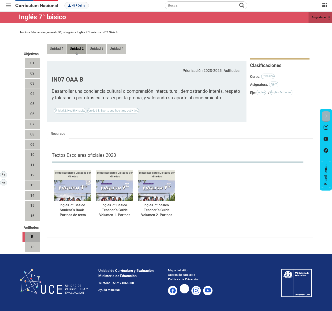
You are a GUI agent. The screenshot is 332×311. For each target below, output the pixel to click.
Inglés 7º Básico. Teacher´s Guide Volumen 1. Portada (114, 210)
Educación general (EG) (46, 32)
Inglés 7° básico (42, 17)
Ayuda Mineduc (109, 290)
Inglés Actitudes (281, 92)
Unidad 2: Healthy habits (70, 110)
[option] (326, 127)
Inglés (69, 32)
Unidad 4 (116, 48)
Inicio (24, 32)
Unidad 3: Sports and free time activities (113, 110)
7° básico (268, 76)
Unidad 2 (77, 48)
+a (4, 174)
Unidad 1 (56, 48)
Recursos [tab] (58, 133)
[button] (326, 116)
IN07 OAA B (109, 32)
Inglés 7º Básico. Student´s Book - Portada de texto (73, 210)
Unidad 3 (97, 48)
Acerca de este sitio (181, 275)
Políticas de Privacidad (183, 279)
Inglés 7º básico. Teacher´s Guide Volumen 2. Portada (156, 210)
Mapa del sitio (177, 270)
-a (4, 182)
